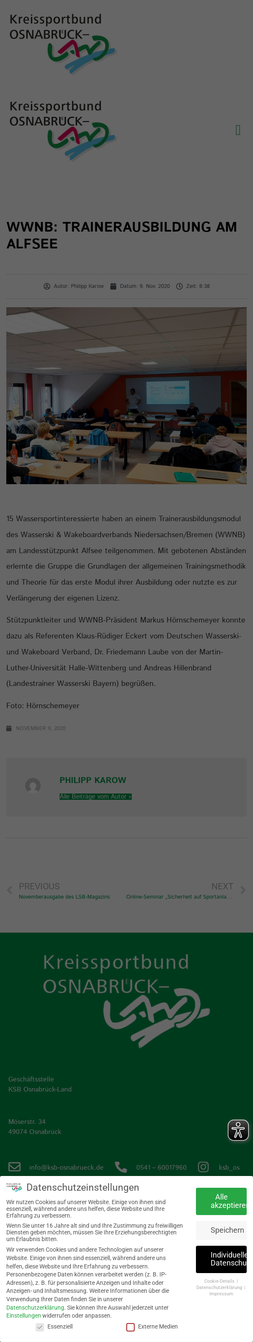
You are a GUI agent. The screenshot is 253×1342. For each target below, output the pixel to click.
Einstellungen (23, 1315)
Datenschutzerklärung (35, 1307)
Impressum (221, 1293)
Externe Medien (152, 1326)
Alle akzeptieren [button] (229, 1201)
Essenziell (54, 1326)
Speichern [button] (227, 1230)
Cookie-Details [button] (220, 1281)
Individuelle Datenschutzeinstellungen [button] (229, 1258)
